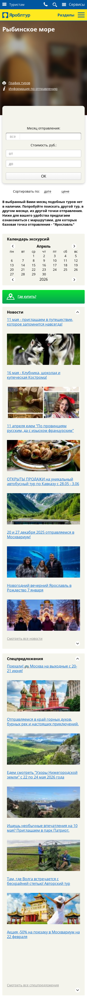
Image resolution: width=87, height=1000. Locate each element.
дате (47, 191)
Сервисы (77, 4)
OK (43, 176)
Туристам (16, 4)
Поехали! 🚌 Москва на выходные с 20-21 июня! (42, 668)
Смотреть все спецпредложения (33, 985)
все (13, 136)
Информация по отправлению (33, 88)
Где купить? (27, 296)
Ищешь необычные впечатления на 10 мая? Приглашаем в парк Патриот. (42, 828)
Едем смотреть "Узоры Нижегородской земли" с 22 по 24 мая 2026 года (42, 775)
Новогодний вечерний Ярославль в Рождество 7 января (39, 588)
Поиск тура (56, 4)
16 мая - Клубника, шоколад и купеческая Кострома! (33, 375)
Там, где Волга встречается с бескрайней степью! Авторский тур (38, 881)
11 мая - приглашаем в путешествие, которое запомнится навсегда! (40, 322)
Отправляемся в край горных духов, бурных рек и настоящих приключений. (43, 721)
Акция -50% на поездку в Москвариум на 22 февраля (43, 934)
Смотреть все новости (24, 638)
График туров (19, 83)
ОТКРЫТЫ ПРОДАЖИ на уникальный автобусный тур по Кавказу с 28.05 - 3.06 (43, 481)
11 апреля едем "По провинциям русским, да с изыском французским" (40, 428)
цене (65, 191)
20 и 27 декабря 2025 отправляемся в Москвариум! (40, 534)
